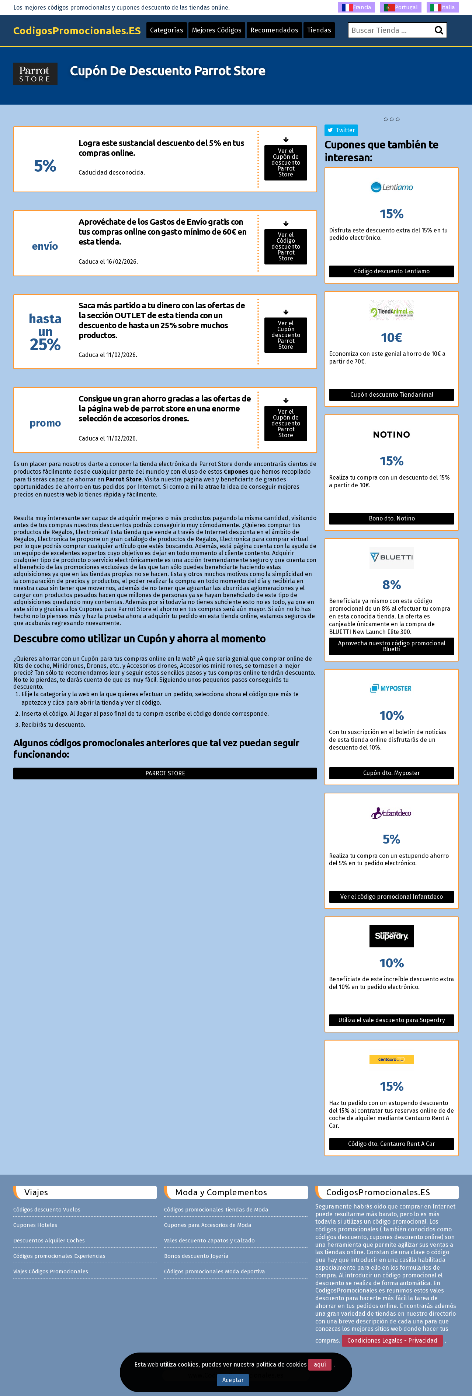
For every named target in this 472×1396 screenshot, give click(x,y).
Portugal (401, 7)
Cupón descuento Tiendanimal (391, 394)
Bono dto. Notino (392, 518)
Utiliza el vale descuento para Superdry (392, 1020)
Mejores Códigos (217, 30)
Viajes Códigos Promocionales (50, 1271)
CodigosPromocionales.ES (77, 30)
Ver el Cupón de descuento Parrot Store (285, 162)
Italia (442, 7)
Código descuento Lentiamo (392, 271)
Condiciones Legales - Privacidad (392, 1340)
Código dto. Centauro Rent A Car (391, 1143)
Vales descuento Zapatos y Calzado (209, 1240)
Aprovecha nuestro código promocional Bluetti (391, 646)
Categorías (166, 30)
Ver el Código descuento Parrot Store (285, 246)
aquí (320, 1364)
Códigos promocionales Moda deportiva (214, 1271)
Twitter (341, 130)
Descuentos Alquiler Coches (49, 1240)
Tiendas (319, 30)
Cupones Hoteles (35, 1225)
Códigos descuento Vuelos (46, 1209)
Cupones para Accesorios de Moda (207, 1225)
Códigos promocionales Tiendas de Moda (216, 1209)
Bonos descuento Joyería (196, 1256)
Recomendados (274, 30)
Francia (356, 7)
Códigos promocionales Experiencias (59, 1256)
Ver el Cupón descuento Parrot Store (285, 335)
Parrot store (165, 773)
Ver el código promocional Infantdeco (391, 896)
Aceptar (233, 1379)
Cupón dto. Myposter (391, 772)
